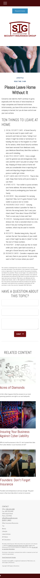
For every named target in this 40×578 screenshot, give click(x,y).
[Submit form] (17, 334)
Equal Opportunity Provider (9, 557)
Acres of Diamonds (12, 387)
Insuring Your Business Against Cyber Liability (15, 433)
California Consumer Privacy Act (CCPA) (18, 545)
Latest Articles (6, 534)
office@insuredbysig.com (9, 518)
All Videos (5, 537)
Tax (3, 526)
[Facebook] (0, 576)
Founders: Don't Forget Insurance (15, 482)
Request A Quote (20, 11)
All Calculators (6, 540)
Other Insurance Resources (10, 523)
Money (4, 529)
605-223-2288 (10, 509)
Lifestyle (4, 531)
